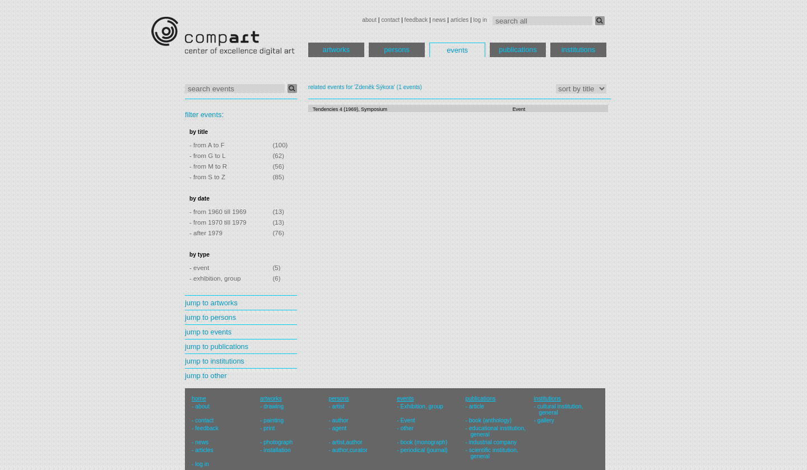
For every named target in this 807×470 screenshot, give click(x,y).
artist (338, 406)
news (439, 20)
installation (276, 450)
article (476, 406)
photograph (278, 442)
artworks (336, 49)
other (407, 428)
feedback (416, 20)
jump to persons (210, 317)
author (340, 420)
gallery (545, 420)
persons (397, 49)
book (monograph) (424, 442)
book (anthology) (490, 420)
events (457, 50)
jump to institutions (214, 361)
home (199, 398)
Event (518, 109)
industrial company (493, 442)
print (269, 428)
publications (518, 49)
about (369, 20)
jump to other (206, 375)
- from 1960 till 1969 (218, 211)
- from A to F (207, 145)
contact (390, 20)
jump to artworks (211, 303)
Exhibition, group (422, 406)
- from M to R (208, 166)
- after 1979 (205, 233)
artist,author (347, 442)
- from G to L (207, 155)
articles (460, 20)
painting (273, 420)
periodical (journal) (424, 450)
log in (480, 20)
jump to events (208, 332)
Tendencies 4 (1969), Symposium (350, 109)
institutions (578, 49)
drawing (273, 406)
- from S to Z (207, 177)
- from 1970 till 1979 (218, 222)
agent (339, 428)
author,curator (349, 450)
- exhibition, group (215, 278)
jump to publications (216, 346)
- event (199, 267)
